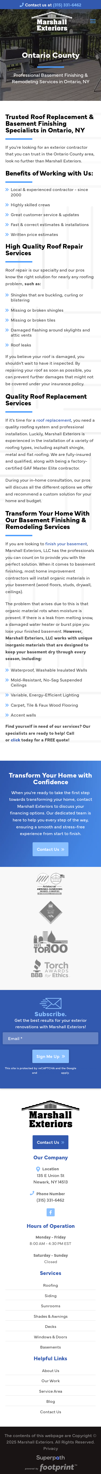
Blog (50, 1401)
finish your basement (66, 543)
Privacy (50, 1448)
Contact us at (50, 4)
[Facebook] (51, 1212)
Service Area (50, 1391)
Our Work (50, 1380)
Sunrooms (50, 1305)
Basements (50, 1347)
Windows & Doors (50, 1336)
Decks (50, 1326)
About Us (50, 1370)
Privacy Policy (86, 1068)
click (15, 739)
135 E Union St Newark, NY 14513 (50, 1178)
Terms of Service (49, 1073)
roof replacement (53, 420)
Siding (51, 1295)
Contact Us (50, 849)
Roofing (50, 1285)
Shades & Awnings (51, 1316)
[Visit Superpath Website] (50, 1458)
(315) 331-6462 (50, 1200)
